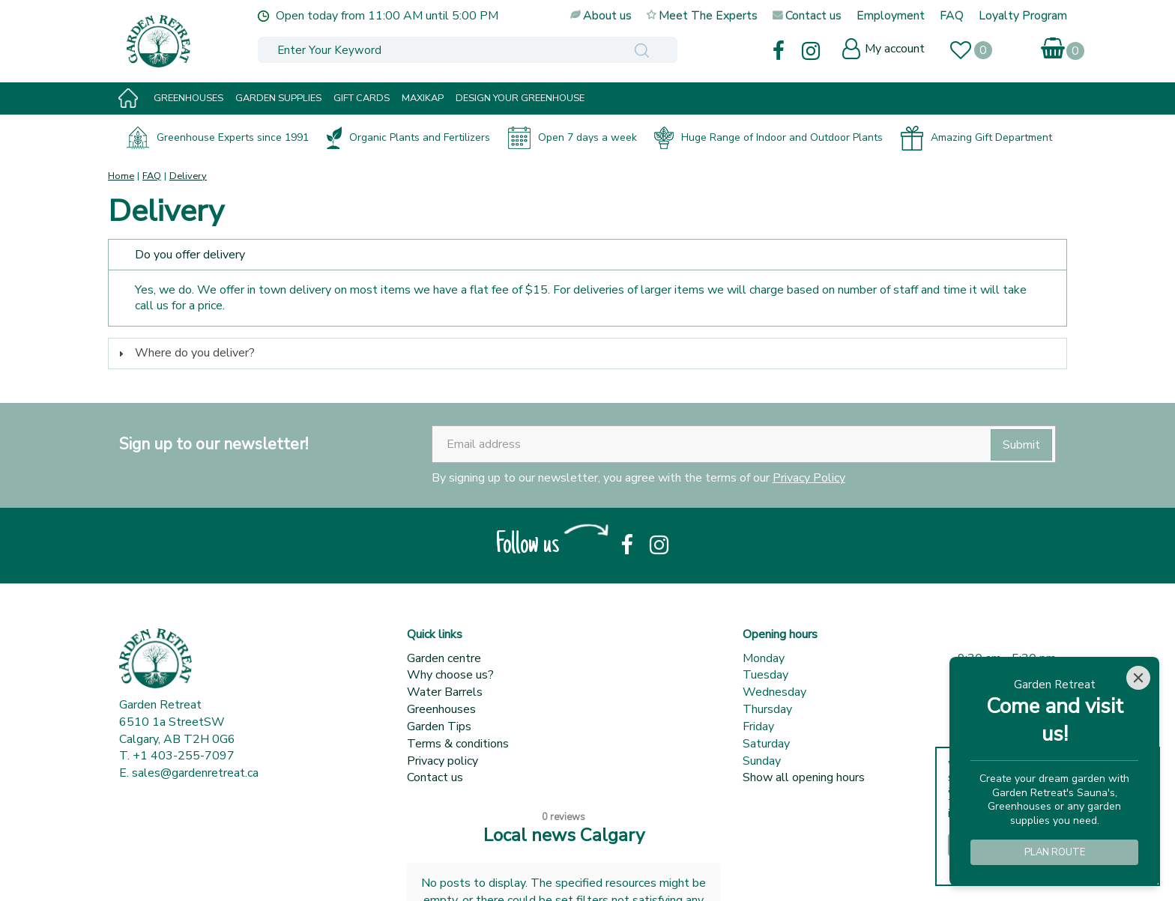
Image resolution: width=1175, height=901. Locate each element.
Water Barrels (445, 692)
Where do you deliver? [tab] (185, 353)
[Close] (1138, 678)
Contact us (435, 777)
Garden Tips (439, 726)
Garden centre (444, 658)
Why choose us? (450, 675)
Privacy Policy (809, 478)
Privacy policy (442, 761)
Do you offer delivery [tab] (180, 254)
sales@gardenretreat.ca (195, 773)
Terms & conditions (458, 743)
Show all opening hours (804, 777)
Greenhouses (441, 709)
